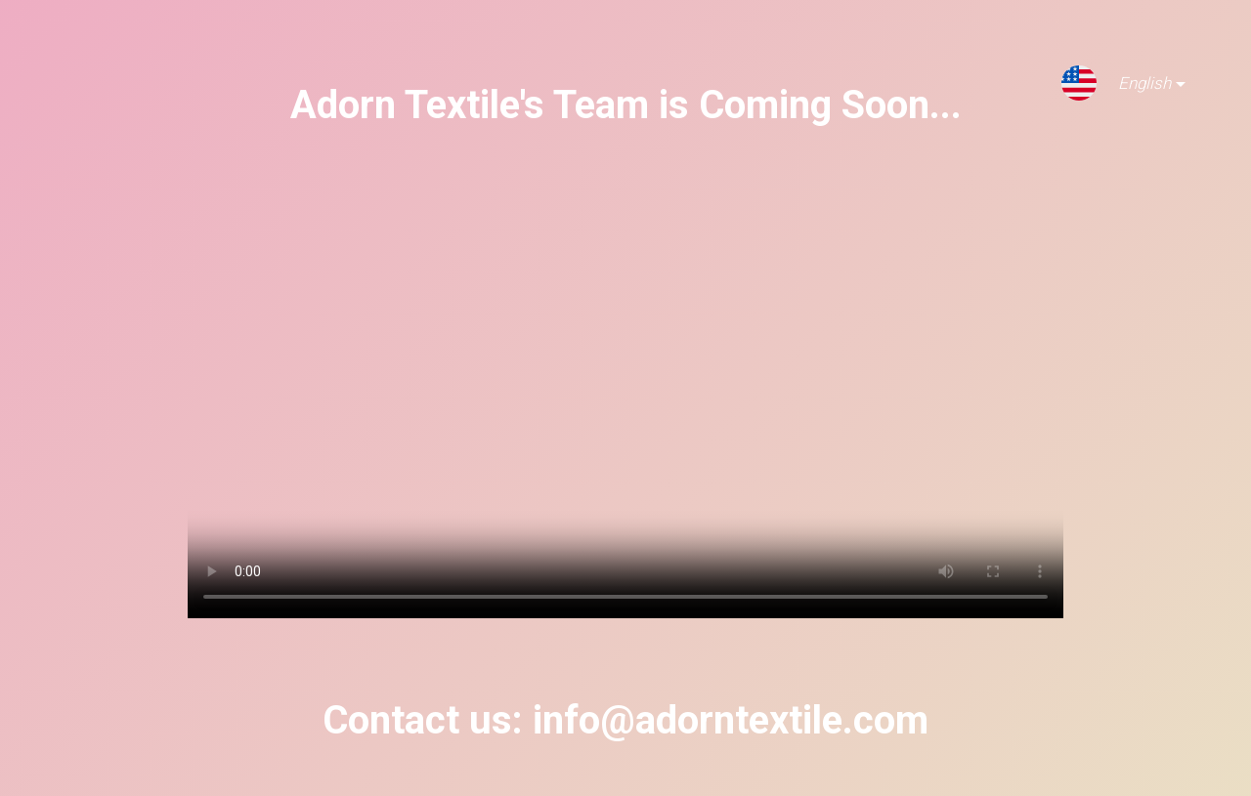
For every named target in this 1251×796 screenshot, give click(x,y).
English (1136, 87)
